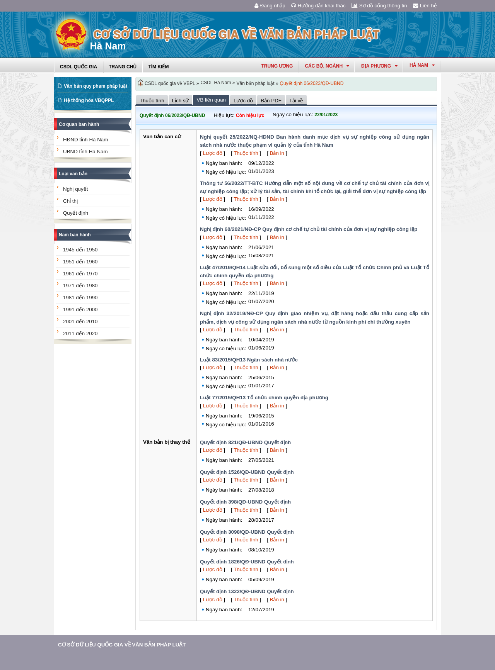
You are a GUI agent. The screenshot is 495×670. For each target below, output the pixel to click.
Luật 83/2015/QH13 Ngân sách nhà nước (249, 360)
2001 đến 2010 (80, 321)
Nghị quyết (75, 189)
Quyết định (75, 213)
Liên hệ (425, 5)
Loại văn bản (73, 173)
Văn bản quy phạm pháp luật (95, 86)
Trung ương (277, 66)
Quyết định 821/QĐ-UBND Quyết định (245, 442)
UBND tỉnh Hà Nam (85, 151)
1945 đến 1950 (80, 250)
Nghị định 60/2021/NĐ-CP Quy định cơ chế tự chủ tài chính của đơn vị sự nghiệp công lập (308, 229)
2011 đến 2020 (80, 333)
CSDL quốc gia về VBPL (170, 83)
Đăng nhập (269, 5)
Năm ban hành (75, 234)
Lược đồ (212, 153)
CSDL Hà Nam (216, 82)
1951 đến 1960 (80, 262)
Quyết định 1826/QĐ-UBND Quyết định (247, 562)
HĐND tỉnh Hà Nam (85, 139)
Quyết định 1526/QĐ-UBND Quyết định (247, 472)
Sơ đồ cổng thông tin (379, 5)
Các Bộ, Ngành (327, 66)
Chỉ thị (70, 201)
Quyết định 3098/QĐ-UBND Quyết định (247, 532)
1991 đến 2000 (80, 309)
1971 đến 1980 (80, 285)
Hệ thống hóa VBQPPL (89, 100)
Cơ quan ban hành (79, 124)
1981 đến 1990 (80, 297)
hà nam (422, 65)
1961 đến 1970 (80, 273)
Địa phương (379, 66)
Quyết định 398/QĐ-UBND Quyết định (245, 502)
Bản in (277, 153)
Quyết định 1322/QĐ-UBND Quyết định (247, 591)
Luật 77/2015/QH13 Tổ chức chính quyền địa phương (264, 397)
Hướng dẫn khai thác (318, 5)
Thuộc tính (246, 153)
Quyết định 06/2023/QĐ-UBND (312, 83)
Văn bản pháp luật (255, 83)
